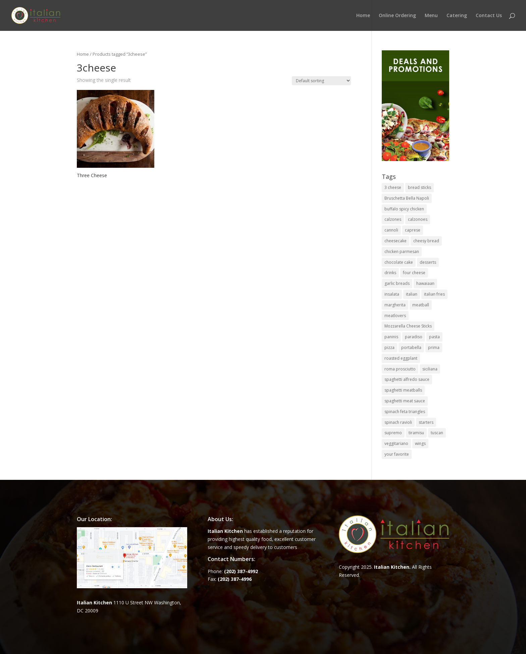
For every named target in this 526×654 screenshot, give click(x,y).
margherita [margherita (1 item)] (395, 305)
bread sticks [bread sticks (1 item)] (419, 187)
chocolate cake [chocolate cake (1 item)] (398, 262)
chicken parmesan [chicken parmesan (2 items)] (401, 251)
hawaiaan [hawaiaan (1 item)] (425, 283)
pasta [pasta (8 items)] (434, 337)
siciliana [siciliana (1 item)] (429, 369)
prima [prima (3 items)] (433, 347)
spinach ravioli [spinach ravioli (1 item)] (398, 422)
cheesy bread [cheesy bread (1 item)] (426, 241)
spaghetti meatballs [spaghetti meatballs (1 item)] (403, 390)
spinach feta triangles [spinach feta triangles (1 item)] (404, 411)
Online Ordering (397, 15)
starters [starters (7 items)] (426, 422)
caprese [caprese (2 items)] (412, 230)
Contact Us (489, 15)
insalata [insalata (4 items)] (391, 294)
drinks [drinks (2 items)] (390, 272)
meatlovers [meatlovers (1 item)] (395, 315)
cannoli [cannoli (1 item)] (391, 230)
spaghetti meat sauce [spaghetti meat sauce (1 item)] (404, 401)
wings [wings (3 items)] (420, 443)
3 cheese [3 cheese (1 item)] (392, 187)
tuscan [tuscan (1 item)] (437, 433)
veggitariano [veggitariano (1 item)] (396, 443)
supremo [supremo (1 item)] (393, 433)
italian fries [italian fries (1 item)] (434, 294)
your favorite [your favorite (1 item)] (396, 454)
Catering (456, 15)
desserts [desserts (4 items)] (428, 262)
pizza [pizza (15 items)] (389, 347)
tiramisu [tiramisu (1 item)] (416, 433)
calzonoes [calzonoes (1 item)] (417, 219)
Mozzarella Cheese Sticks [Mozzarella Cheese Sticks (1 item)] (408, 326)
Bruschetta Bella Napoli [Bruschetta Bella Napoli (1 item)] (406, 198)
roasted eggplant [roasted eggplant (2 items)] (400, 358)
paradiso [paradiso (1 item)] (413, 337)
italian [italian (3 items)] (411, 294)
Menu (431, 15)
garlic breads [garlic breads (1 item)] (397, 283)
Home (363, 15)
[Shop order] (321, 80)
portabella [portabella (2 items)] (411, 347)
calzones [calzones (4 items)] (392, 219)
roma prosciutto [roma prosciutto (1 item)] (400, 369)
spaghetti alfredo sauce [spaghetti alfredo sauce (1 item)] (406, 379)
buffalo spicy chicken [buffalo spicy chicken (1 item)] (404, 209)
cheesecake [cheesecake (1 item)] (395, 241)
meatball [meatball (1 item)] (420, 305)
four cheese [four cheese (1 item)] (414, 272)
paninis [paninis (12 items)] (391, 337)
